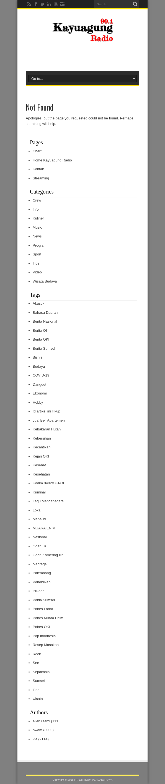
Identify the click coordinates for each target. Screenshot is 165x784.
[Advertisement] (82, 56)
